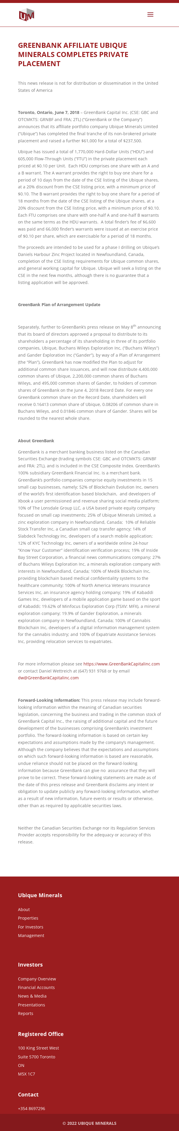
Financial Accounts (36, 987)
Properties (28, 918)
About (24, 909)
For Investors (30, 927)
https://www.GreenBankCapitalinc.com (121, 664)
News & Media (32, 996)
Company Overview (37, 979)
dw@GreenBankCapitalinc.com (48, 677)
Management (31, 935)
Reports (25, 1013)
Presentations (31, 1005)
